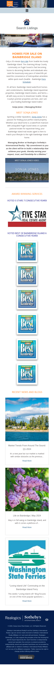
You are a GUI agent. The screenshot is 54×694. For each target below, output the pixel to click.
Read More (26, 461)
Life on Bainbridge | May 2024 (27, 516)
